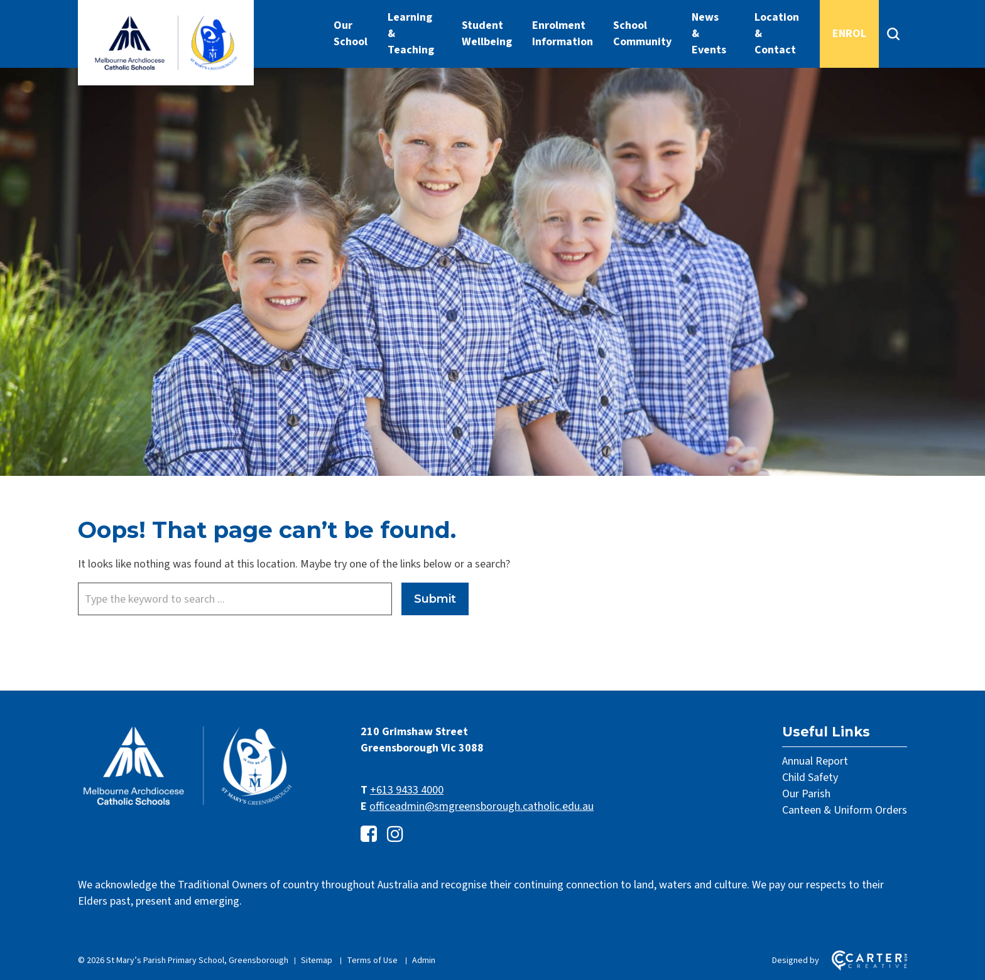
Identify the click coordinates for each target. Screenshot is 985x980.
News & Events (709, 33)
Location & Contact (776, 33)
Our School (350, 34)
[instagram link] (395, 834)
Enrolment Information (562, 34)
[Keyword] (235, 599)
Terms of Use (372, 960)
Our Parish (806, 794)
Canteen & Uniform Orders (844, 810)
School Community (642, 34)
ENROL (849, 33)
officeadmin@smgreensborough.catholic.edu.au (481, 806)
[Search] (893, 34)
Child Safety (810, 777)
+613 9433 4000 (407, 790)
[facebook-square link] (369, 834)
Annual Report (815, 761)
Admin (423, 960)
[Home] (188, 806)
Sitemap (316, 960)
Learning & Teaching (411, 33)
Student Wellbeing (487, 34)
